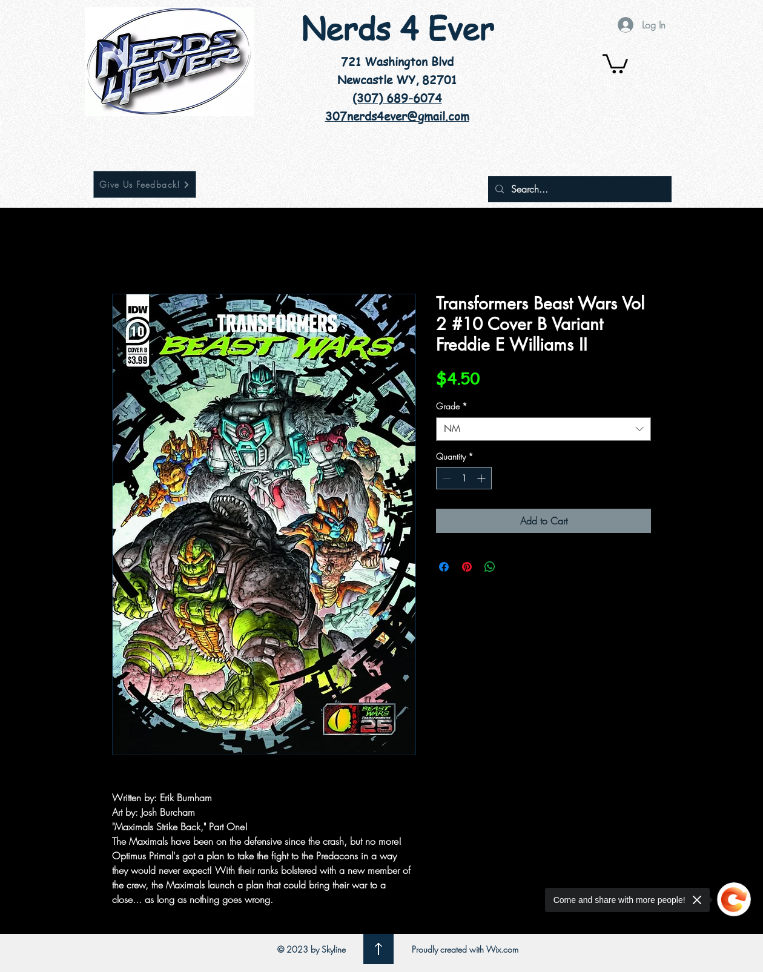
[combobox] (543, 429)
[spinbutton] (464, 478)
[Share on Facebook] (444, 567)
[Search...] (578, 189)
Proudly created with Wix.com (465, 949)
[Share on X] (513, 567)
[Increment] (482, 478)
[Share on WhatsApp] (490, 567)
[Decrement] (445, 478)
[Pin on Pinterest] (467, 567)
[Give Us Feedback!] (144, 184)
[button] (615, 62)
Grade (451, 406)
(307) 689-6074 (397, 98)
